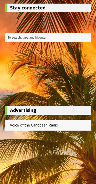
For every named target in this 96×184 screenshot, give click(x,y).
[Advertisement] (48, 75)
